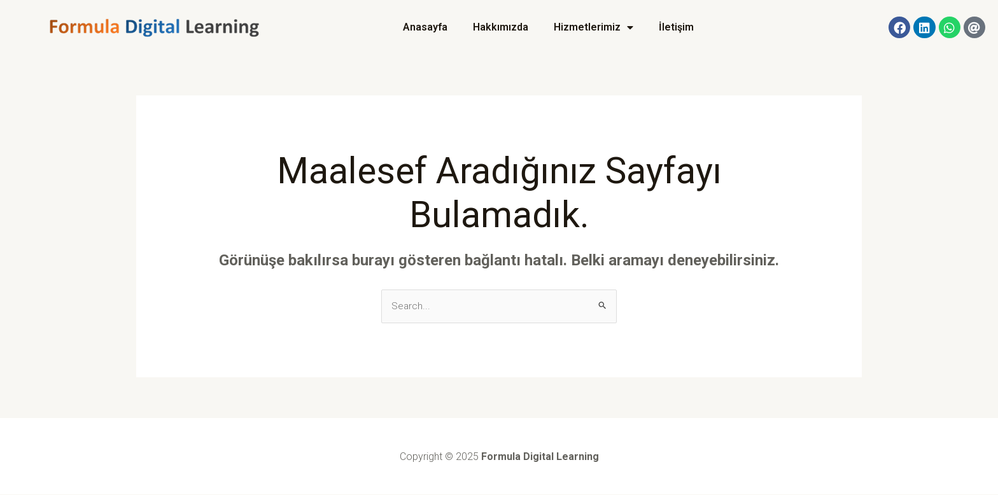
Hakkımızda (500, 27)
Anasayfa (425, 27)
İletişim (676, 27)
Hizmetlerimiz (593, 27)
